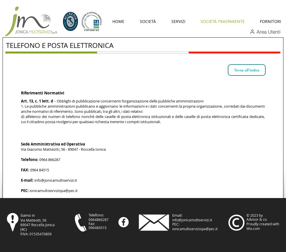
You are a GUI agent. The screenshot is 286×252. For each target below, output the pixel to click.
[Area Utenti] (265, 31)
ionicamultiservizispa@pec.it (54, 190)
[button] (148, 21)
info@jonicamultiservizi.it (55, 180)
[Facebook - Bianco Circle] (123, 222)
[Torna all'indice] (247, 70)
